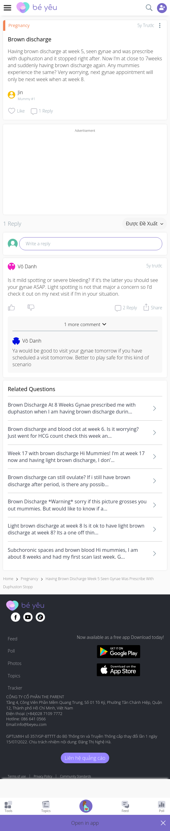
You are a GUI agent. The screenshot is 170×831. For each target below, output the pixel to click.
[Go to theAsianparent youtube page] (28, 617)
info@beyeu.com (32, 724)
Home (8, 578)
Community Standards (75, 776)
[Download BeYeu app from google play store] (118, 652)
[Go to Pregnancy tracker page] (85, 807)
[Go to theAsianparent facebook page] (15, 617)
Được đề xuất (144, 223)
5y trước (154, 266)
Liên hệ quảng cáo (85, 758)
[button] (85, 822)
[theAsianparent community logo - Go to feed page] (36, 8)
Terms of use (17, 776)
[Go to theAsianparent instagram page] (40, 617)
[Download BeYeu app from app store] (118, 671)
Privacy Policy (43, 776)
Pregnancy (18, 25)
